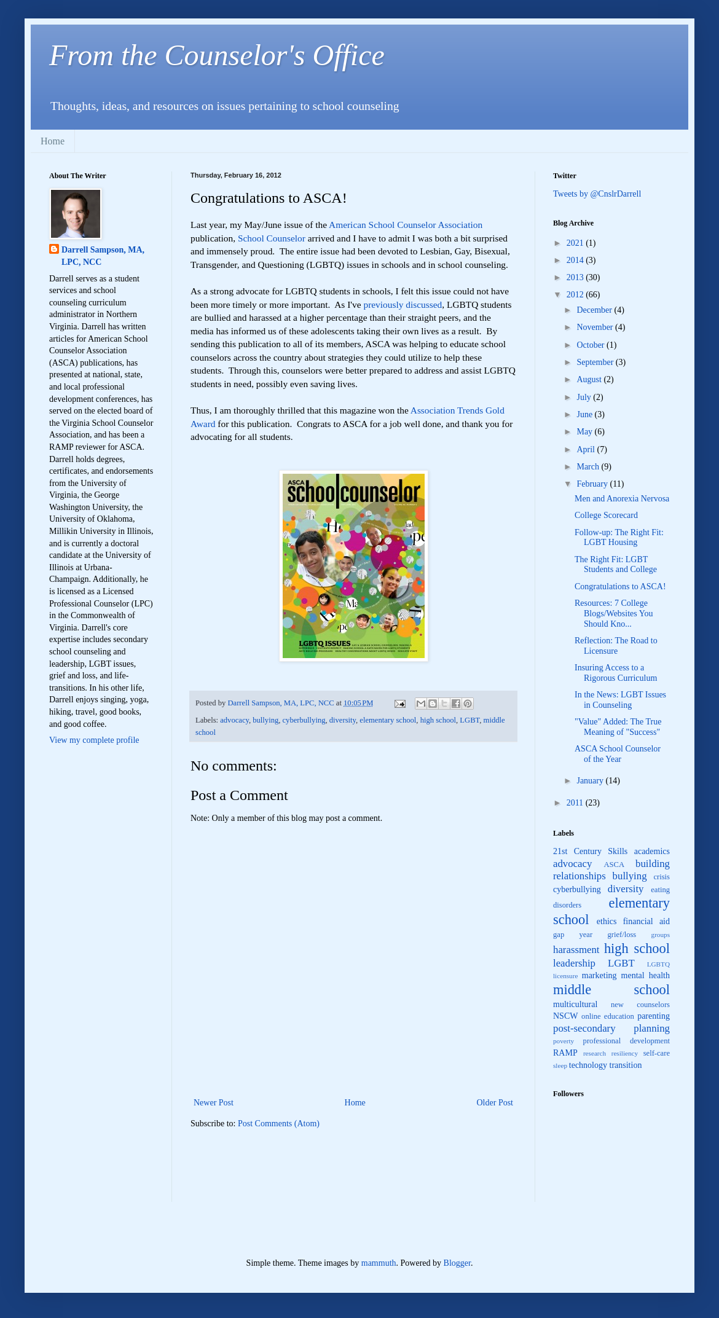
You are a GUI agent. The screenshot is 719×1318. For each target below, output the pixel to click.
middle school (611, 989)
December (595, 310)
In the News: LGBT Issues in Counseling (620, 700)
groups (660, 934)
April (586, 449)
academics (652, 851)
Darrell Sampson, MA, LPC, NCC (102, 256)
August (589, 379)
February (593, 483)
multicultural (575, 1004)
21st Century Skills (590, 851)
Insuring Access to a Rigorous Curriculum (616, 673)
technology (588, 1065)
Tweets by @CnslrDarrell (597, 193)
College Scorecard (606, 515)
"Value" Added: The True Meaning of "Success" (618, 727)
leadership (574, 963)
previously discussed (402, 304)
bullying (265, 720)
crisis (661, 877)
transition (626, 1065)
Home (53, 141)
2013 (576, 277)
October (591, 345)
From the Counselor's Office (217, 55)
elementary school (388, 720)
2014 (576, 260)
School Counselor (271, 238)
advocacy (234, 720)
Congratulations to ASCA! (620, 586)
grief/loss (621, 934)
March (588, 466)
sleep (560, 1065)
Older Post (495, 1102)
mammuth (378, 1263)
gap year (572, 934)
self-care (656, 1053)
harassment (576, 949)
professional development (626, 1041)
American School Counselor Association (405, 224)
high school (438, 720)
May (585, 431)
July (584, 397)
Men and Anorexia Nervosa (622, 498)
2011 (576, 802)
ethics (607, 921)
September (595, 362)
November (595, 327)
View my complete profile (94, 740)
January (590, 780)
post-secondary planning (611, 1028)
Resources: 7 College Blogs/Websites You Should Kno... (614, 613)
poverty (563, 1041)
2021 (576, 243)
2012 (576, 294)
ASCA (613, 864)
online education (607, 1016)
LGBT (469, 720)
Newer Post (214, 1102)
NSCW (565, 1016)
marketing (599, 975)
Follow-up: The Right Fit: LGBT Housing (619, 537)
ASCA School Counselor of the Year (618, 754)
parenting (653, 1016)
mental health (645, 975)
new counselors (640, 1004)
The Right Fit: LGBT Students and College (616, 565)
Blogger (457, 1263)
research (594, 1053)
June (585, 414)
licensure (565, 975)
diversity (342, 720)
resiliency (624, 1053)
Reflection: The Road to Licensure (616, 646)
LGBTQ (658, 964)
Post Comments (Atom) (279, 1123)
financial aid (646, 921)
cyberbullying (304, 720)
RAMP (565, 1052)
